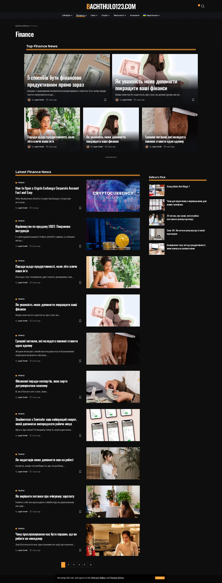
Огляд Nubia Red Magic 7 (178, 180)
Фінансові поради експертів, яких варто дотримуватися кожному (41, 383)
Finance (21, 183)
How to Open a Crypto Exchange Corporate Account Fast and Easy (47, 190)
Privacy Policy (98, 578)
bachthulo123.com (111, 6)
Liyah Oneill (39, 100)
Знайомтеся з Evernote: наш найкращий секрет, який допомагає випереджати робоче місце (46, 421)
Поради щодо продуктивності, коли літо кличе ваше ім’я (50, 139)
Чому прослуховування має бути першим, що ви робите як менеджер (46, 536)
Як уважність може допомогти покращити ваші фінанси (146, 84)
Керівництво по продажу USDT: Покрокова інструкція (42, 228)
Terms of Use (117, 578)
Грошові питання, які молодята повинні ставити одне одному (165, 139)
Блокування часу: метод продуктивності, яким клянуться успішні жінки (186, 240)
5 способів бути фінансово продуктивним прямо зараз (55, 80)
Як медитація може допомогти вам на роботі (44, 459)
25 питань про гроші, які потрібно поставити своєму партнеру (183, 211)
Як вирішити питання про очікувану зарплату (44, 496)
